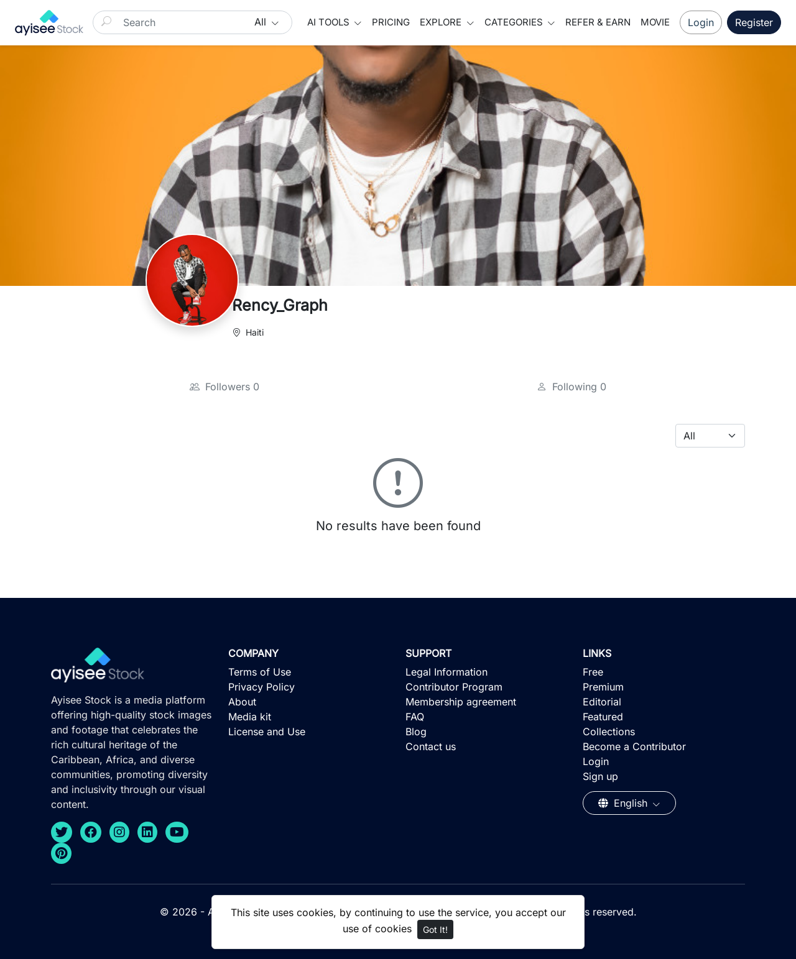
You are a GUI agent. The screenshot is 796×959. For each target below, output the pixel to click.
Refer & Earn (598, 22)
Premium (603, 687)
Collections (609, 731)
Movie (655, 22)
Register (754, 22)
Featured (603, 716)
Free (593, 672)
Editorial (602, 701)
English (624, 803)
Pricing (391, 22)
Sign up (600, 776)
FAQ (414, 716)
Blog (416, 731)
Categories (514, 22)
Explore (442, 22)
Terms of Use (259, 672)
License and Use (266, 731)
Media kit (249, 716)
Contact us (430, 746)
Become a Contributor (634, 746)
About (242, 701)
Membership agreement (460, 701)
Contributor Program (453, 687)
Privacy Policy (261, 687)
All (261, 22)
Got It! (435, 929)
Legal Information (446, 672)
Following (571, 386)
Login (701, 22)
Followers (224, 386)
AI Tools (329, 22)
